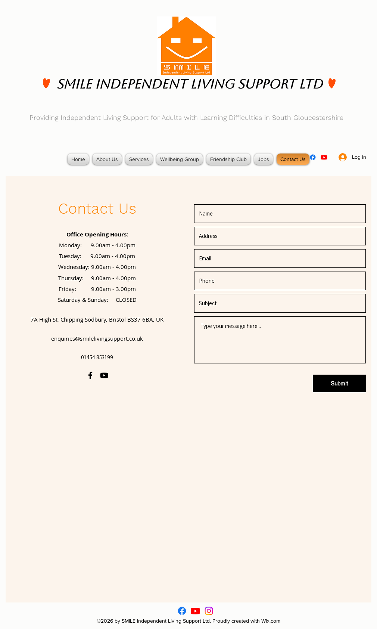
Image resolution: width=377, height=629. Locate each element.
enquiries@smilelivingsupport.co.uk (97, 338)
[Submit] (339, 383)
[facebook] (313, 157)
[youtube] (324, 157)
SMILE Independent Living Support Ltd (189, 84)
